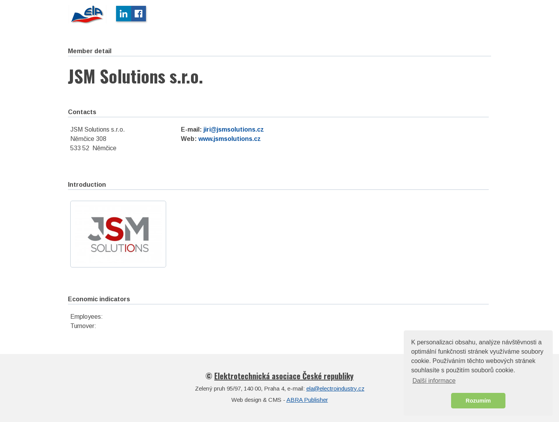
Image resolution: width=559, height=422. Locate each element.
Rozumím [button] (478, 401)
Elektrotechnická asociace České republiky (284, 376)
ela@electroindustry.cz (335, 388)
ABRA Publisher (307, 399)
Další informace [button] (433, 380)
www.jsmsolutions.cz (229, 138)
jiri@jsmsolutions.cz (233, 129)
